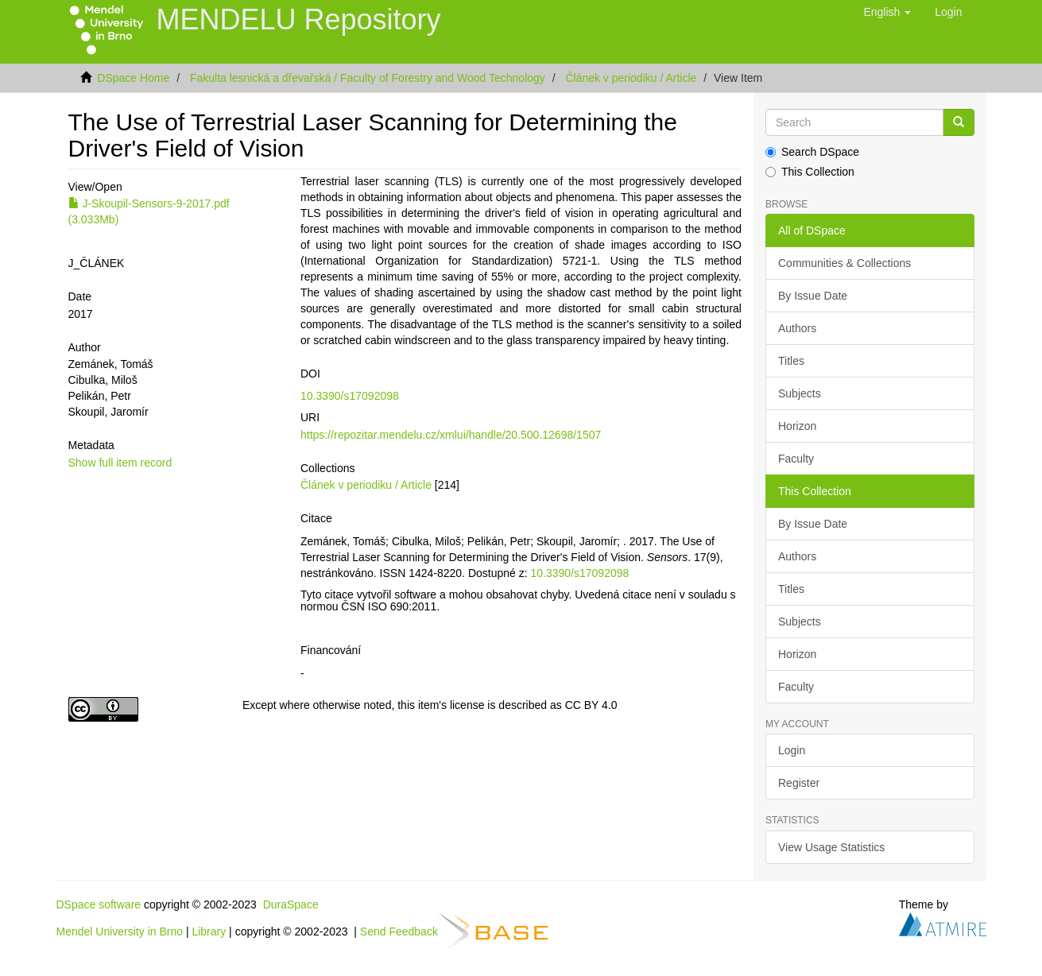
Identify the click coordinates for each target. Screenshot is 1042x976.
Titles (791, 360)
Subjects (799, 393)
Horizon (797, 426)
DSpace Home (133, 78)
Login (791, 750)
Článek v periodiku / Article (630, 78)
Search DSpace (812, 151)
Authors (797, 328)
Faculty (796, 458)
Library (209, 930)
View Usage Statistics (831, 847)
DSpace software (98, 904)
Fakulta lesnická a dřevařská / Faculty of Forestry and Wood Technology (367, 78)
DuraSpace (291, 904)
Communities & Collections (844, 263)
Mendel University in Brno (120, 930)
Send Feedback (399, 930)
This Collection (809, 171)
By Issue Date (812, 295)
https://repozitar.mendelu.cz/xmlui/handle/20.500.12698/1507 (450, 434)
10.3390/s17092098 (349, 395)
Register (798, 783)
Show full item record (120, 462)
